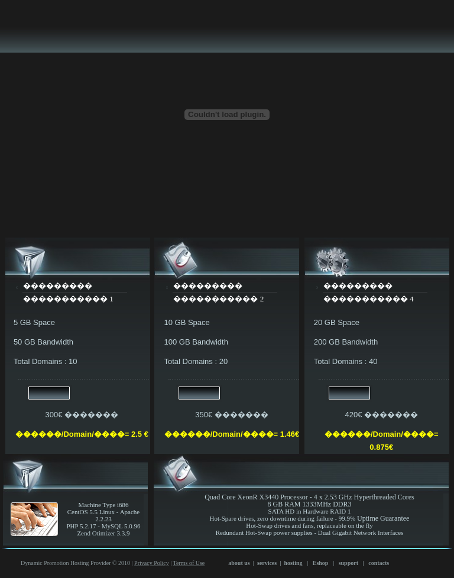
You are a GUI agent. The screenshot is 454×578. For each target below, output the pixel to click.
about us (238, 563)
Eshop (320, 563)
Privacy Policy (151, 563)
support (348, 563)
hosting (293, 563)
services (267, 563)
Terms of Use (189, 563)
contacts (378, 563)
